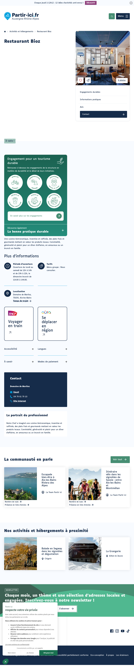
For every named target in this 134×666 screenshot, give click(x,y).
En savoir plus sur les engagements (36, 216)
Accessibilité (10, 350)
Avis (81, 107)
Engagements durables (90, 92)
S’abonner (64, 610)
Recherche (112, 16)
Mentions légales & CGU (16, 656)
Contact (103, 114)
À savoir (8, 363)
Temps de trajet (22, 301)
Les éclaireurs (122, 656)
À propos (110, 656)
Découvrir (90, 3)
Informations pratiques (90, 100)
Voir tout (117, 461)
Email (16, 393)
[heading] (50, 482)
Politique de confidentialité (41, 656)
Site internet (19, 402)
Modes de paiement (48, 363)
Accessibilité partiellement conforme (72, 656)
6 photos (121, 80)
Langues (42, 350)
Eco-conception (97, 656)
